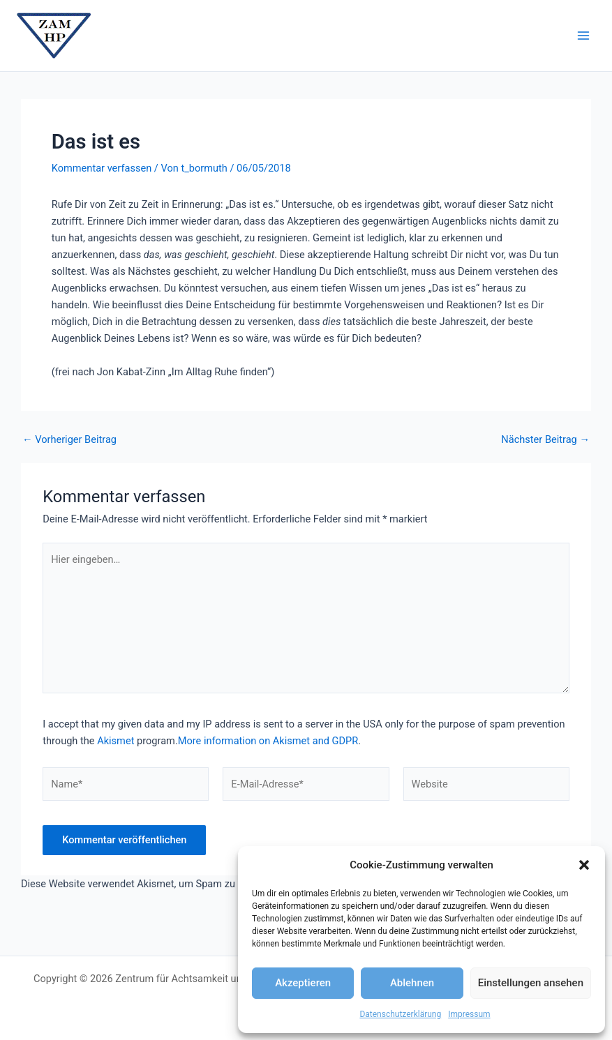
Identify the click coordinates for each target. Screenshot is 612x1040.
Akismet (115, 740)
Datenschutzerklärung (400, 1014)
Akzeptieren (303, 983)
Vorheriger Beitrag (69, 440)
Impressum (469, 1014)
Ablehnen (412, 983)
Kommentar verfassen (101, 168)
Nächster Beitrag (545, 440)
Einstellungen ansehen (530, 983)
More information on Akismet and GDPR (268, 740)
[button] (584, 865)
